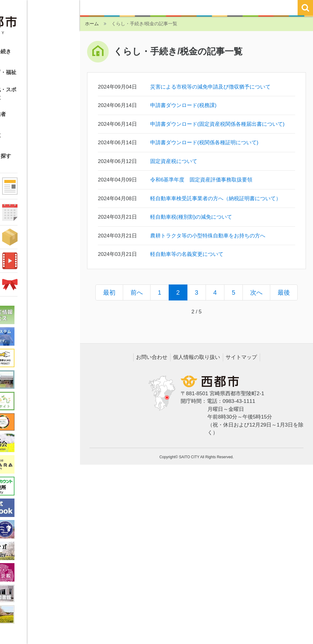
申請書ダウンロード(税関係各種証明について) (204, 142)
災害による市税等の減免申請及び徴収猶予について (210, 87)
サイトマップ (241, 357)
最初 (109, 292)
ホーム (92, 23)
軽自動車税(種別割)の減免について (191, 217)
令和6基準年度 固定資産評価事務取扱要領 (201, 180)
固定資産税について (173, 161)
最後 (284, 292)
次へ (256, 292)
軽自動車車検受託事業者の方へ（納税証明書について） (215, 198)
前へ (136, 292)
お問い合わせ (151, 357)
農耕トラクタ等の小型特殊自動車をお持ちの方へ (207, 236)
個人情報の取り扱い (196, 357)
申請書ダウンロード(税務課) (183, 105)
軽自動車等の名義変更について (186, 254)
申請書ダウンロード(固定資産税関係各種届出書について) (217, 124)
